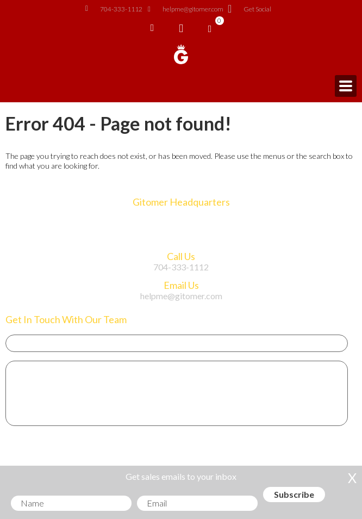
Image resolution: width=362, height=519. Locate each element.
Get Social (250, 9)
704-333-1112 (113, 9)
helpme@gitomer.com (185, 9)
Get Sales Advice (59, 456)
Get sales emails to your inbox (181, 476)
